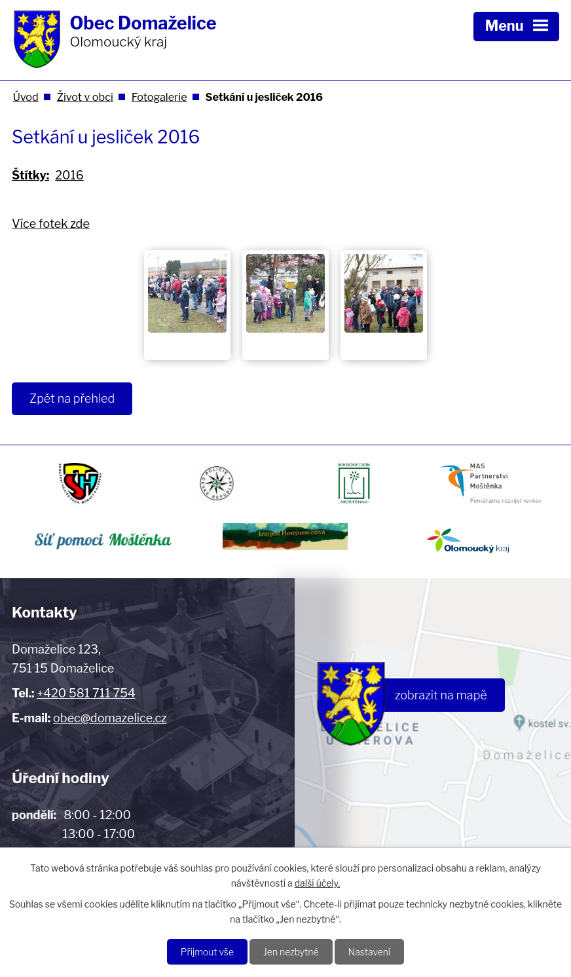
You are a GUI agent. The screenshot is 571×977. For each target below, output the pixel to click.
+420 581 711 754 (86, 693)
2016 (69, 175)
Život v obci (85, 96)
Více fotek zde (51, 223)
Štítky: (30, 175)
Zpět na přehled (72, 398)
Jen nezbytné (291, 951)
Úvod (25, 96)
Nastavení (369, 951)
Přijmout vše (207, 951)
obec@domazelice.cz (110, 718)
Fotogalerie (159, 96)
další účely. (317, 883)
